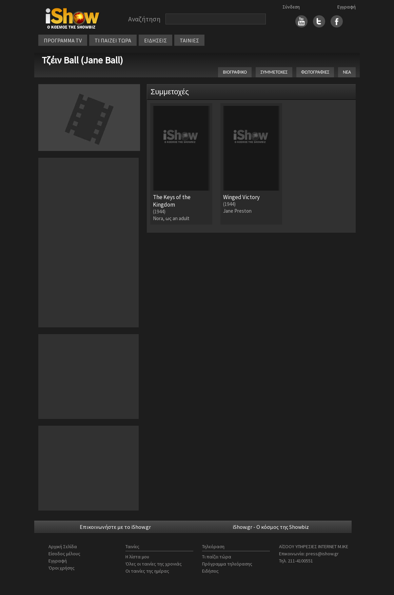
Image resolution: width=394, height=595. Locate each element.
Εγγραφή (346, 7)
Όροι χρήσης (61, 568)
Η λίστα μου (137, 557)
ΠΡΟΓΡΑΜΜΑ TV (63, 40)
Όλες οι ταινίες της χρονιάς (153, 564)
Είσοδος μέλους (64, 554)
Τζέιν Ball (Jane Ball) (82, 60)
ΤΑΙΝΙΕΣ (189, 40)
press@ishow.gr (322, 554)
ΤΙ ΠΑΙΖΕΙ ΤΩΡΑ (113, 40)
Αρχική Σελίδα (62, 546)
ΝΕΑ (347, 72)
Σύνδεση (291, 7)
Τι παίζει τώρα (216, 557)
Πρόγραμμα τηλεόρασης (227, 564)
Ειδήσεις (210, 571)
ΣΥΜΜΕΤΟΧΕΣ (274, 72)
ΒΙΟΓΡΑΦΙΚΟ (235, 72)
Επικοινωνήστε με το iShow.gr (115, 526)
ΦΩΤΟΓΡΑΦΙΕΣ (315, 72)
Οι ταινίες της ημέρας (147, 571)
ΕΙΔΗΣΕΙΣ (155, 40)
